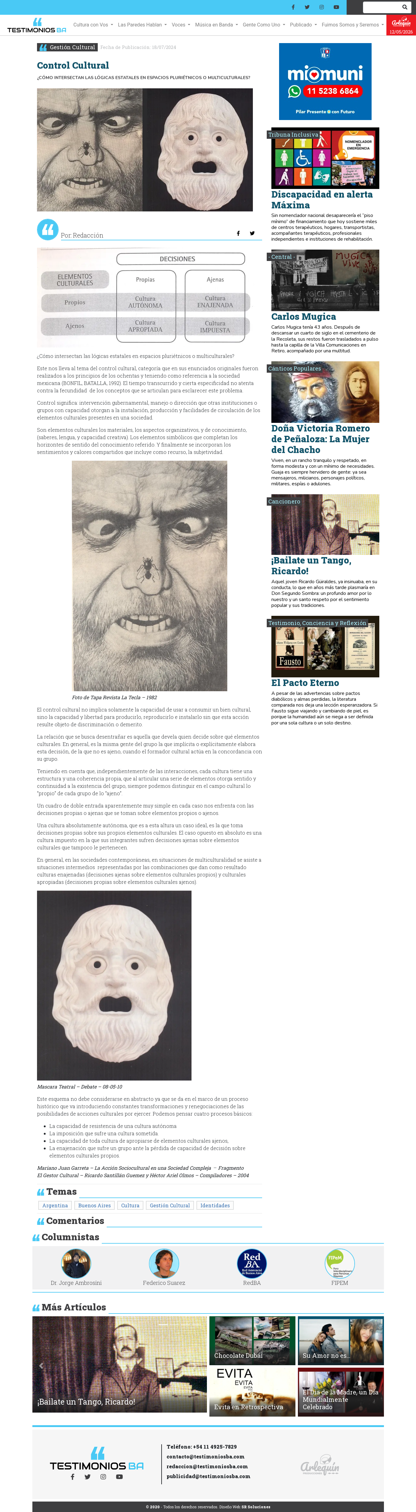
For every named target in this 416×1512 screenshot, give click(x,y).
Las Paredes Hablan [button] (140, 25)
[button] (41, 1366)
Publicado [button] (301, 25)
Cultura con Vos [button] (91, 25)
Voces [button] (179, 25)
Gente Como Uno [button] (262, 25)
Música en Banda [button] (214, 25)
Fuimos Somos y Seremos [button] (351, 25)
